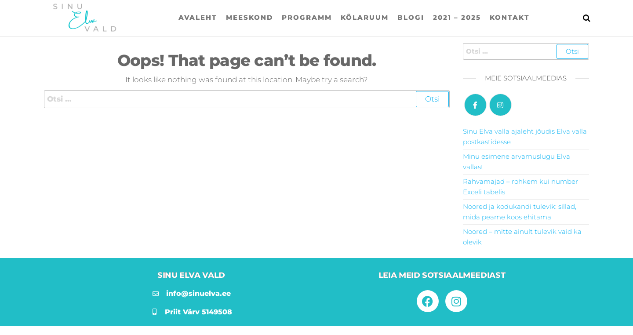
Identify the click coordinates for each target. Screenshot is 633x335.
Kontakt (510, 17)
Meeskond (249, 17)
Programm (307, 17)
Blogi (410, 17)
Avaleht (197, 17)
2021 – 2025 (457, 17)
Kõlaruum (365, 17)
